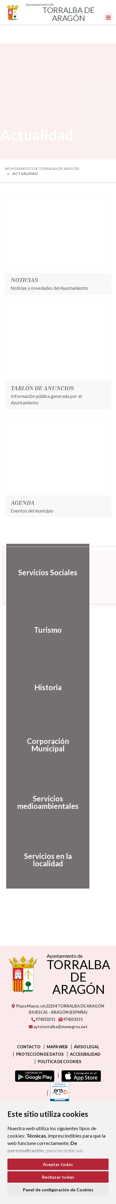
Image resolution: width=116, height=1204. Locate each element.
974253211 (43, 1019)
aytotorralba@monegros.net (58, 1026)
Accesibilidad (85, 1054)
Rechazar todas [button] (58, 1177)
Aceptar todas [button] (58, 1164)
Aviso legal (86, 1046)
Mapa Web (57, 1046)
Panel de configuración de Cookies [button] (58, 1189)
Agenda (23, 502)
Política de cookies (59, 1061)
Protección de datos (40, 1054)
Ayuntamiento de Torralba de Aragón (42, 168)
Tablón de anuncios (42, 387)
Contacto (29, 1046)
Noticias (24, 279)
